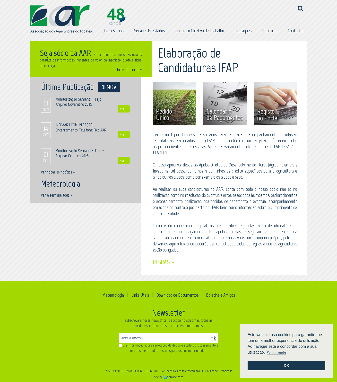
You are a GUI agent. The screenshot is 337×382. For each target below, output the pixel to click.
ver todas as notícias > (58, 172)
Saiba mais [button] (276, 353)
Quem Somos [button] (113, 31)
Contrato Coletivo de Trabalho (199, 31)
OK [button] (286, 365)
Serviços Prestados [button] (149, 31)
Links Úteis (140, 295)
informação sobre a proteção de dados (154, 345)
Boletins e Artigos (220, 295)
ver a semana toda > (56, 195)
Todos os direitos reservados (182, 371)
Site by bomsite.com (168, 377)
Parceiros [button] (269, 31)
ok (213, 337)
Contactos (296, 31)
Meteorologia (113, 295)
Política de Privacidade (219, 371)
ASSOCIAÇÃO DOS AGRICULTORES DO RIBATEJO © (134, 371)
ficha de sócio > (129, 69)
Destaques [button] (243, 31)
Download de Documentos (177, 295)
